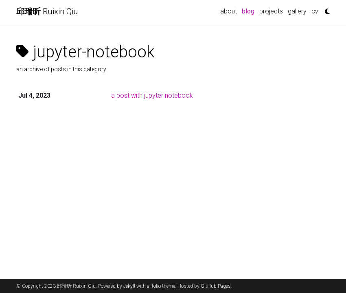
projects (271, 11)
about (228, 11)
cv (314, 11)
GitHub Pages (216, 286)
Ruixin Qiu (47, 11)
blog (249, 10)
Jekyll (129, 286)
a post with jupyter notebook (152, 95)
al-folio (154, 286)
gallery (297, 11)
